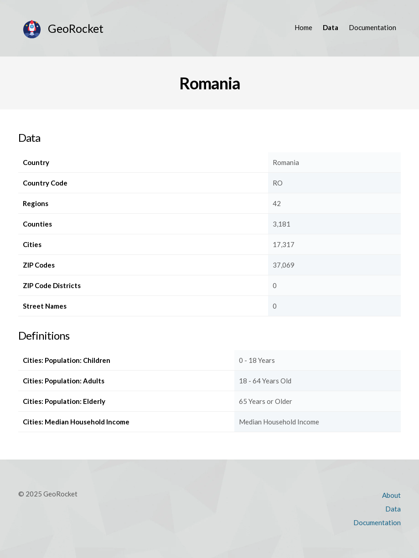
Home (303, 27)
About (391, 495)
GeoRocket (75, 28)
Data (330, 27)
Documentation (372, 27)
